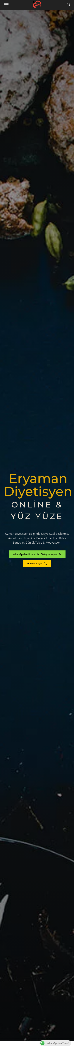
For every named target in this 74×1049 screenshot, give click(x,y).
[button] (69, 5)
